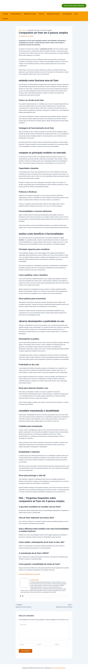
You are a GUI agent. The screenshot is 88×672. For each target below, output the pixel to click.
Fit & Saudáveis (67, 14)
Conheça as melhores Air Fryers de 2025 (30, 574)
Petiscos (41, 14)
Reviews (5, 18)
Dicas (76, 14)
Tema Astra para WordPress (59, 668)
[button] (74, 6)
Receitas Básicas (16, 14)
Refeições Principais (30, 14)
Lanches (5, 14)
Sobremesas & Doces (53, 14)
